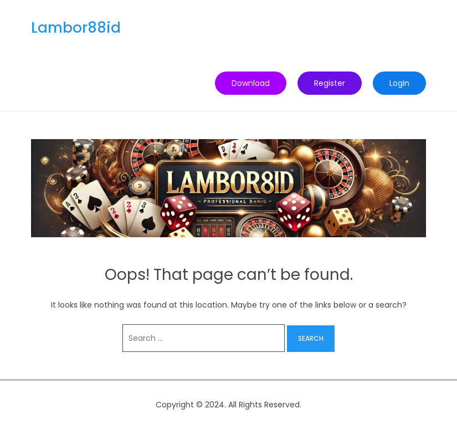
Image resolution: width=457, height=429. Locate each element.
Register (329, 83)
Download (251, 83)
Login (399, 83)
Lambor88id (76, 28)
